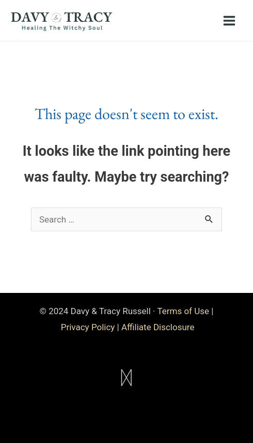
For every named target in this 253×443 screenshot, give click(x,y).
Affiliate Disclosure (157, 327)
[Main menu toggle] (229, 20)
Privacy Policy (88, 327)
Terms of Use (183, 311)
